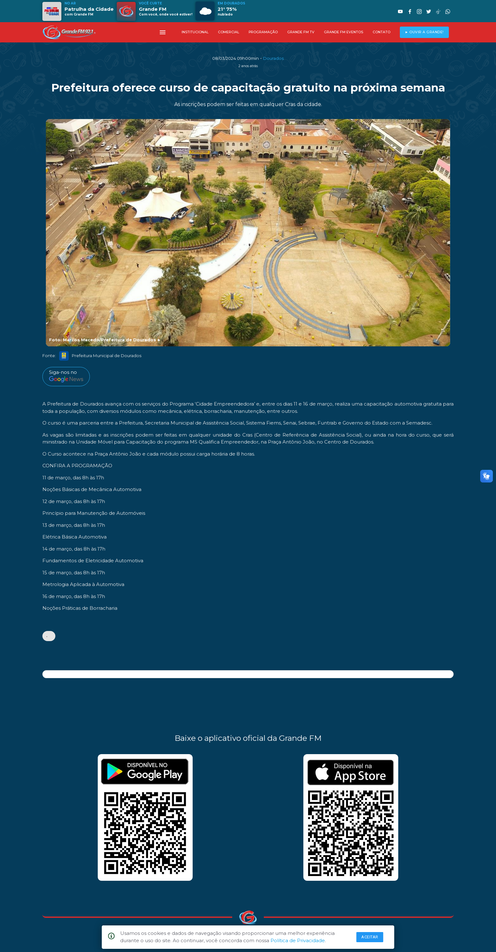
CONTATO (381, 32)
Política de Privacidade (297, 940)
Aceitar (369, 937)
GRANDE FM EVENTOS (343, 32)
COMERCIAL (228, 32)
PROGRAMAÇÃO (263, 32)
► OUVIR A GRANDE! (424, 32)
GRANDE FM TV (300, 32)
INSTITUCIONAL (195, 32)
